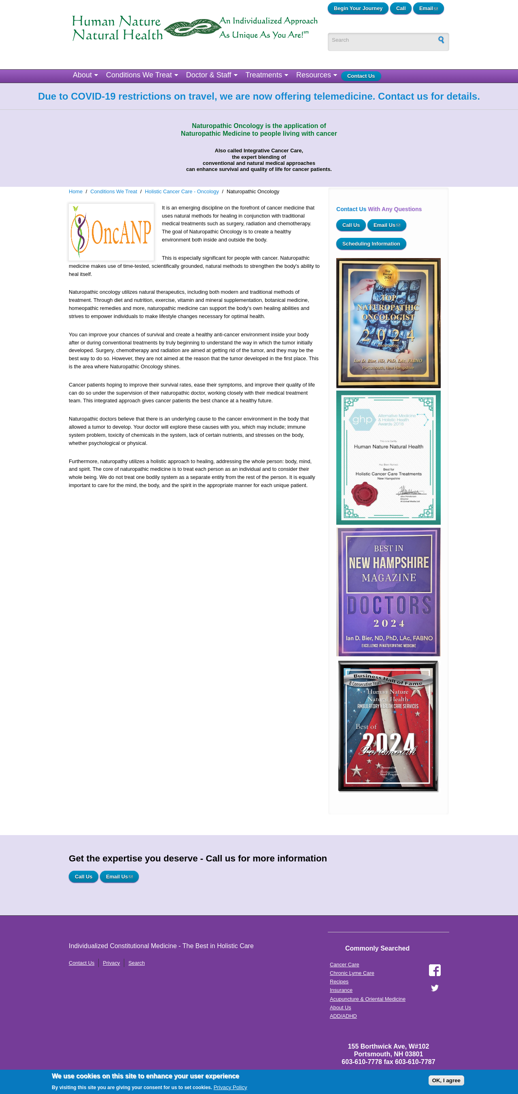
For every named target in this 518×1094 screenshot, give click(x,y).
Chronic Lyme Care (352, 973)
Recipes (339, 982)
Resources (313, 75)
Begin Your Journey (358, 8)
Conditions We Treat (139, 75)
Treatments (264, 75)
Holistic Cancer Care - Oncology (182, 191)
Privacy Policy (230, 1087)
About (82, 75)
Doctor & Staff (208, 75)
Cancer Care (344, 965)
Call (400, 8)
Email (431, 8)
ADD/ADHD (343, 1016)
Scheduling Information (371, 244)
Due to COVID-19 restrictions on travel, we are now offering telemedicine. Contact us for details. (259, 96)
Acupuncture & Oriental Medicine (367, 999)
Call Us (351, 225)
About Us (340, 1007)
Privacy (111, 963)
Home (76, 191)
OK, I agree (446, 1080)
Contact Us (361, 76)
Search (136, 963)
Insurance (341, 990)
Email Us (390, 225)
